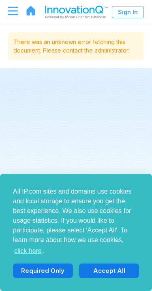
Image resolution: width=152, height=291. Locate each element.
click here (28, 250)
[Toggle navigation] (9, 11)
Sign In (128, 11)
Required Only (42, 270)
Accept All (109, 270)
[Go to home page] (27, 11)
